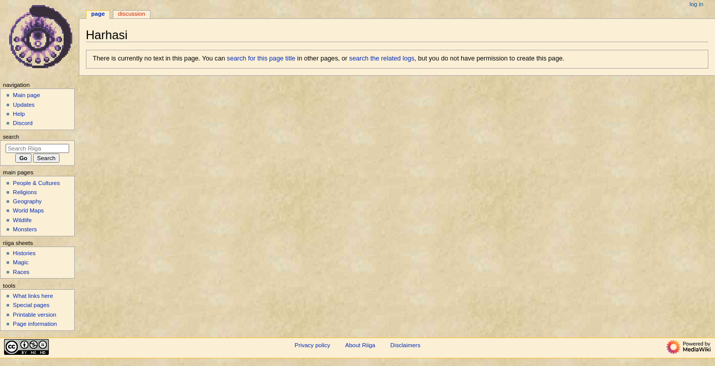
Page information (35, 324)
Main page (26, 95)
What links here (33, 296)
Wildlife (22, 220)
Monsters (25, 229)
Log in (696, 4)
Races (21, 272)
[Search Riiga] (37, 148)
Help (19, 114)
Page (98, 14)
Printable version (34, 315)
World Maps (28, 210)
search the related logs (381, 58)
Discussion (131, 14)
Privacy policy (312, 345)
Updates (24, 105)
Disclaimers (406, 345)
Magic (20, 262)
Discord (23, 123)
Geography (27, 201)
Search (11, 137)
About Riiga (360, 345)
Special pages (31, 305)
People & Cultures (36, 183)
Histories (24, 253)
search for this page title (261, 58)
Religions (25, 192)
